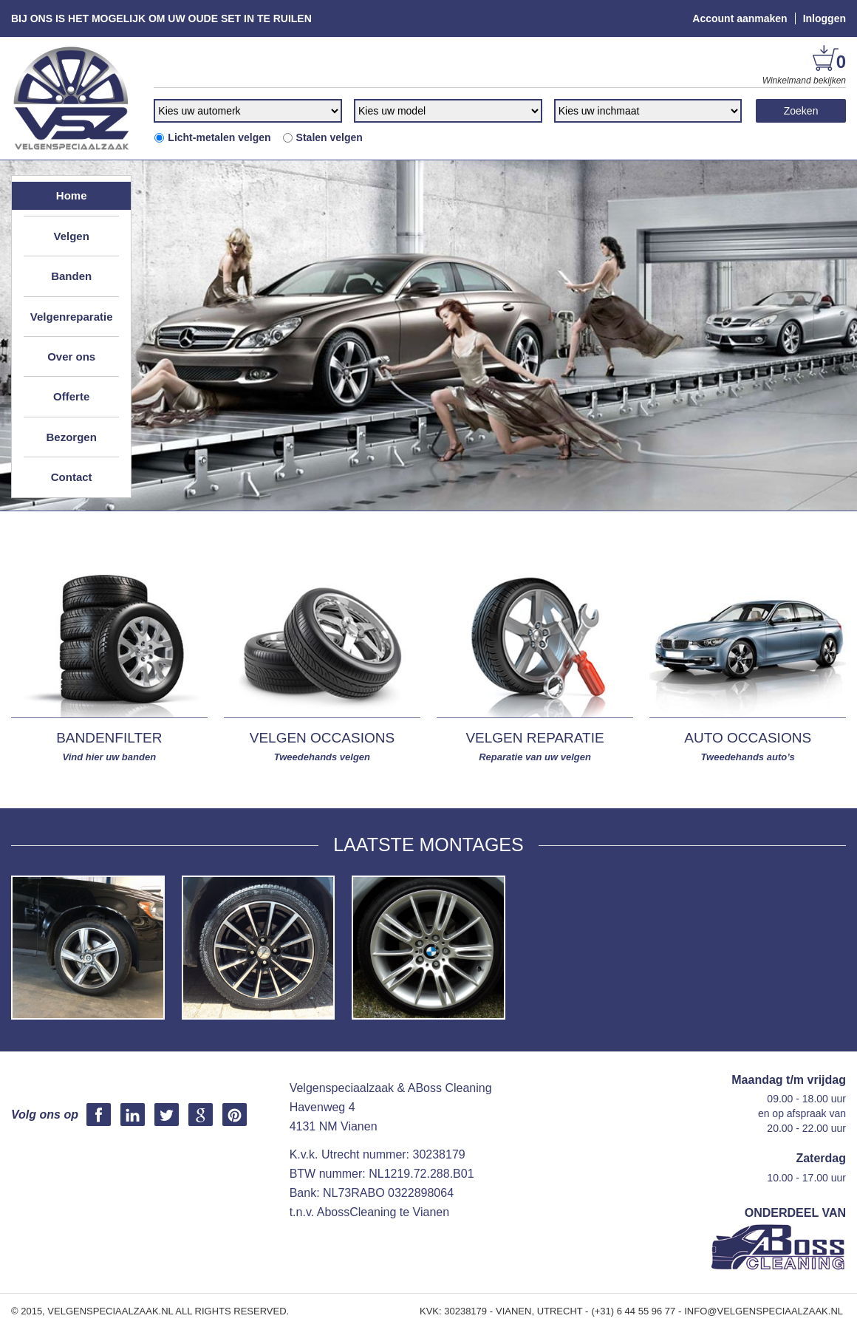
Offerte (71, 396)
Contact (71, 477)
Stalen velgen (322, 137)
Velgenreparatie (71, 316)
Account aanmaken (739, 18)
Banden (71, 276)
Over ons (71, 356)
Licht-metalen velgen (212, 137)
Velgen (71, 236)
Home (71, 195)
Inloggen (824, 18)
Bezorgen (71, 437)
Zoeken (801, 111)
